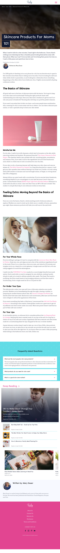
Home (3, 6)
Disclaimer (30, 519)
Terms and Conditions (30, 522)
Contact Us (30, 513)
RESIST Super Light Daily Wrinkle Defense (35, 181)
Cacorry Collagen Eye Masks (41, 293)
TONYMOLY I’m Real (19, 272)
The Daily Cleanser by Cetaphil (20, 167)
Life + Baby (9, 6)
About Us (30, 510)
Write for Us (30, 516)
